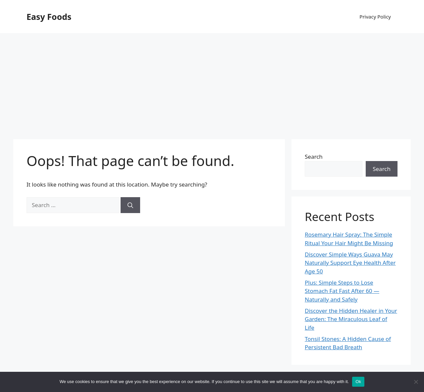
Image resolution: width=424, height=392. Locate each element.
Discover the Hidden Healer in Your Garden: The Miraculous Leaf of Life (351, 319)
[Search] (130, 205)
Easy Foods (49, 16)
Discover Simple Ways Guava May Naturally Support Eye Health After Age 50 (350, 263)
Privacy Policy (375, 16)
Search (314, 156)
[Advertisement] (212, 82)
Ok (358, 381)
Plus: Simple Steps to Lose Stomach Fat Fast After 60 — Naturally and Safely (342, 291)
